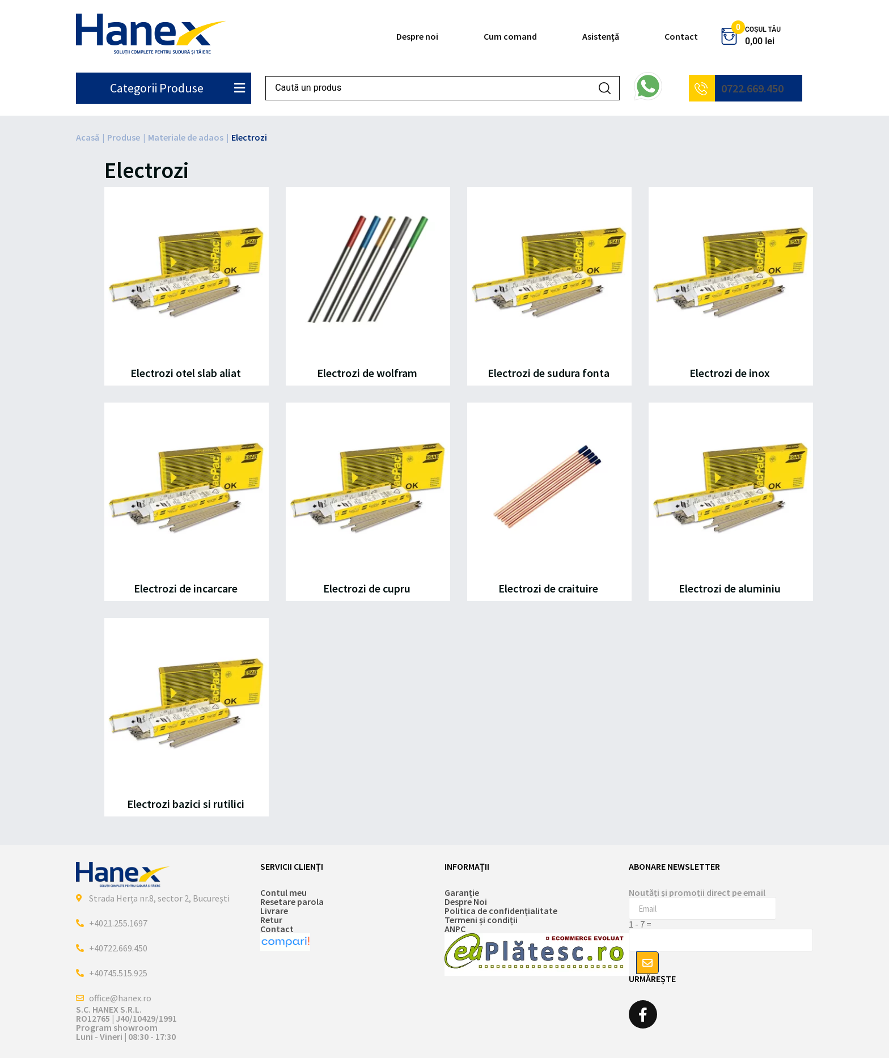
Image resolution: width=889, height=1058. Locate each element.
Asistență (600, 36)
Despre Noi (465, 901)
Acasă (87, 137)
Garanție (461, 892)
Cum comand (510, 36)
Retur (271, 919)
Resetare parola (292, 901)
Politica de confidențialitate (500, 910)
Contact (681, 36)
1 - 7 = (640, 924)
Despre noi (417, 36)
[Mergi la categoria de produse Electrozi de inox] (731, 286)
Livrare (274, 910)
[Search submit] (604, 88)
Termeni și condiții (481, 919)
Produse (123, 137)
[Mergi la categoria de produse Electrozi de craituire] (549, 502)
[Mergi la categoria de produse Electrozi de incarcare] (186, 502)
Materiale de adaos (185, 137)
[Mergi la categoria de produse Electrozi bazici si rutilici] (186, 717)
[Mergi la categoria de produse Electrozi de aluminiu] (731, 502)
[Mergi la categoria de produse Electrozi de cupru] (368, 502)
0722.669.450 (752, 88)
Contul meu (283, 892)
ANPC (454, 928)
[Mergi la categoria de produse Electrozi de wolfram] (368, 286)
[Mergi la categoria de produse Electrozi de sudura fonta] (549, 286)
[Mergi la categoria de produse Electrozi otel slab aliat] (186, 286)
